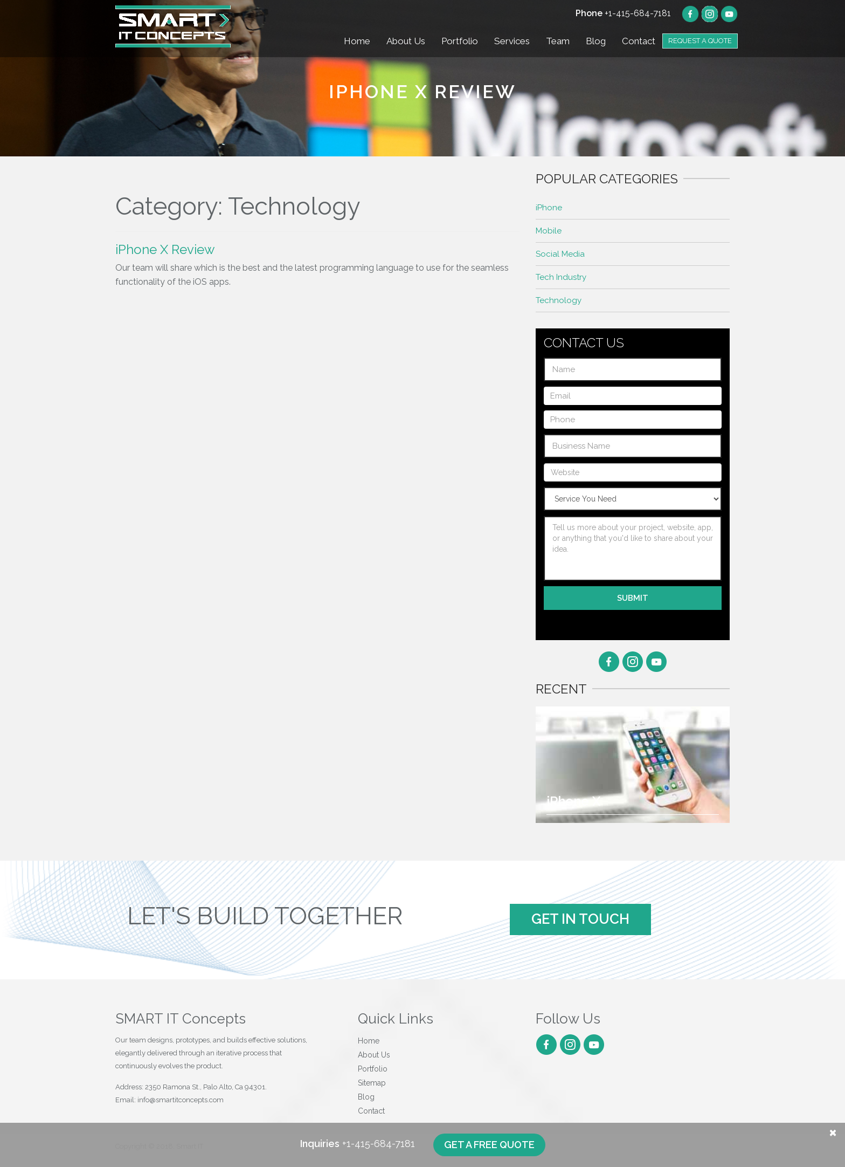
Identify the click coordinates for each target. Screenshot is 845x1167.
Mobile (549, 231)
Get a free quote (489, 1144)
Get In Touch (580, 919)
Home (357, 41)
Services (512, 41)
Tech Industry (561, 277)
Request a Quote (700, 41)
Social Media (560, 254)
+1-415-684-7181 (623, 13)
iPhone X (573, 801)
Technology (558, 300)
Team (558, 41)
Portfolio (459, 41)
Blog (596, 41)
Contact (638, 41)
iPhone (549, 207)
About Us (405, 41)
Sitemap (372, 1083)
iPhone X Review (165, 249)
